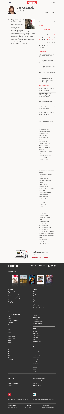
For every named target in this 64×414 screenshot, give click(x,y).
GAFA (9, 358)
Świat (9, 329)
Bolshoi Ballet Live (43, 137)
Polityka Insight (28, 405)
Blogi (34, 328)
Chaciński (35, 337)
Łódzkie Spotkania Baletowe (46, 244)
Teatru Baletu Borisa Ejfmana (46, 233)
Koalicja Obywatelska (13, 320)
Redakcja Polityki (12, 376)
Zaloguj (53, 2)
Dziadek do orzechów (44, 143)
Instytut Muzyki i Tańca (44, 160)
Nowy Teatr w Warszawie (45, 180)
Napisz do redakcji (12, 380)
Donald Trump (11, 336)
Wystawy (41, 237)
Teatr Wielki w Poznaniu (45, 227)
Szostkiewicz (36, 335)
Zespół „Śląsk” (42, 242)
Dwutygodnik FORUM (12, 405)
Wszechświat (36, 317)
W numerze (10, 289)
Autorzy (35, 365)
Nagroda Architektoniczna (39, 308)
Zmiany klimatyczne (38, 321)
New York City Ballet (44, 178)
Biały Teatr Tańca (43, 135)
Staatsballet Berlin (43, 211)
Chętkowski (36, 339)
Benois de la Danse (43, 133)
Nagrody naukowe (37, 323)
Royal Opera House (44, 205)
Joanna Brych (24, 43)
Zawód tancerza (43, 239)
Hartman (35, 333)
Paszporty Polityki (37, 306)
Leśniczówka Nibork (45, 405)
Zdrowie (35, 315)
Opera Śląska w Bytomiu (45, 192)
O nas (34, 369)
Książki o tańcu (42, 166)
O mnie (53, 12)
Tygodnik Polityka (12, 292)
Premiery (41, 201)
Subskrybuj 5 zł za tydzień (40, 257)
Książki (35, 292)
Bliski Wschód (11, 338)
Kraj (9, 311)
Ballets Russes (42, 127)
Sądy (9, 324)
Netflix (40, 176)
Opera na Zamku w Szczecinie (46, 188)
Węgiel (9, 354)
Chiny (9, 342)
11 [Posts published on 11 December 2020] (49, 37)
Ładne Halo (15, 407)
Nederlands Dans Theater (45, 174)
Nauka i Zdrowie (36, 313)
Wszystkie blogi (37, 341)
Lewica (9, 318)
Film (34, 296)
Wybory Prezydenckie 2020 (14, 314)
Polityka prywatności (38, 380)
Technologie (36, 319)
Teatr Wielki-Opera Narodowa (46, 231)
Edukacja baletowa (43, 145)
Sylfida (40, 219)
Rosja (9, 340)
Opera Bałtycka (43, 184)
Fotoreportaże (36, 361)
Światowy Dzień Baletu (44, 217)
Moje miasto (36, 357)
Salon (9, 300)
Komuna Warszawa (43, 162)
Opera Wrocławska (43, 194)
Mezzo (40, 168)
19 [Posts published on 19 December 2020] (52, 40)
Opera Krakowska (43, 186)
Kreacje (41, 164)
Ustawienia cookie (37, 385)
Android (11, 397)
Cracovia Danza (43, 141)
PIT (9, 352)
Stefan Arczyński (43, 213)
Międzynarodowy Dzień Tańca (46, 170)
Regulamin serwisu (37, 376)
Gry (34, 304)
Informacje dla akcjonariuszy (39, 388)
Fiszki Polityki (36, 397)
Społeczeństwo (36, 353)
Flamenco (41, 149)
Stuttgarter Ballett (43, 215)
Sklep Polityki (36, 371)
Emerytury (10, 350)
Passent (35, 331)
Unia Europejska (12, 334)
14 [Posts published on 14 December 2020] (39, 40)
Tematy (35, 367)
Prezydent (10, 322)
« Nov (40, 47)
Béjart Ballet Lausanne (44, 131)
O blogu (46, 12)
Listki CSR (10, 360)
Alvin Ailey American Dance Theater (46, 122)
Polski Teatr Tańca (43, 196)
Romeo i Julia (42, 203)
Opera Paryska (42, 190)
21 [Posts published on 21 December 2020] (39, 42)
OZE (9, 356)
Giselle (40, 153)
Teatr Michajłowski (43, 225)
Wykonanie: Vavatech (28, 407)
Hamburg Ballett (43, 158)
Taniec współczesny (44, 221)
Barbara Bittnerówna (44, 129)
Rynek (9, 347)
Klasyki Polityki (37, 355)
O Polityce (10, 385)
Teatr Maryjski (42, 223)
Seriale (35, 298)
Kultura (35, 289)
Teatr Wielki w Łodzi (44, 229)
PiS (9, 316)
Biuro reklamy (11, 378)
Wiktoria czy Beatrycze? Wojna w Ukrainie (47, 89)
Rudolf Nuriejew (43, 207)
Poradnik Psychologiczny (14, 296)
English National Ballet (44, 147)
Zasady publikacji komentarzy (39, 378)
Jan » (43, 47)
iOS (8, 397)
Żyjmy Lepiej (11, 302)
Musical (41, 172)
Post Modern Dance (44, 198)
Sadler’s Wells (42, 209)
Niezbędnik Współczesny (14, 298)
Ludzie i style (36, 351)
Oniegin (41, 182)
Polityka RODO (36, 383)
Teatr (34, 302)
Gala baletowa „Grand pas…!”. (46, 151)
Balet (40, 125)
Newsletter (33, 265)
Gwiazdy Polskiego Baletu (45, 155)
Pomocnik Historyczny (13, 294)
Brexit (9, 332)
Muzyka (35, 294)
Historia (35, 349)
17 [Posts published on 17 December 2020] (47, 40)
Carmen (41, 139)
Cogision (12, 407)
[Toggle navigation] (10, 2)
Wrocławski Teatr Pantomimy (46, 235)
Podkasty (35, 359)
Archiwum (35, 363)
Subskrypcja (42, 265)
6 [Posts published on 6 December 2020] (54, 34)
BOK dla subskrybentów (13, 383)
